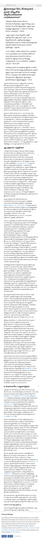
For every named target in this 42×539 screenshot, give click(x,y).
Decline (10, 536)
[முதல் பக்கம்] (2, 2)
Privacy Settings (15, 532)
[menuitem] (2, 2)
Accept (4, 536)
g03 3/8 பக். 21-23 (10, 5)
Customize (17, 536)
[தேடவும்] (40, 2)
